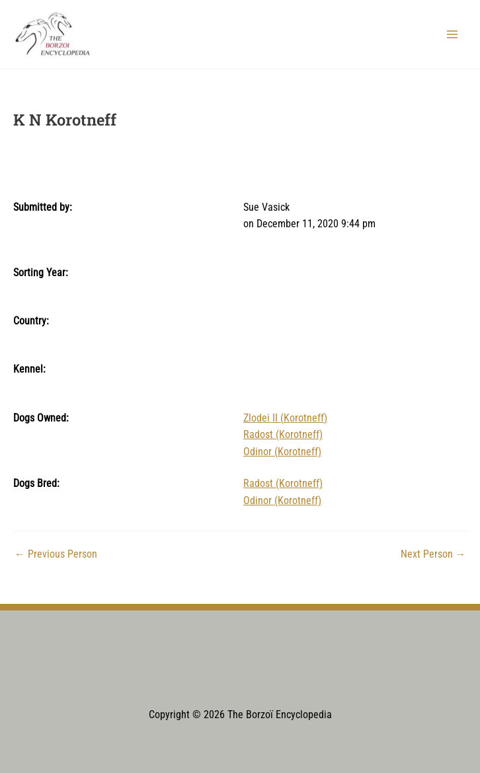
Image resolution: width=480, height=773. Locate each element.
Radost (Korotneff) (283, 435)
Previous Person (56, 555)
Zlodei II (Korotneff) (285, 418)
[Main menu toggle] (452, 34)
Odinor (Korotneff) (282, 452)
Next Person (433, 555)
